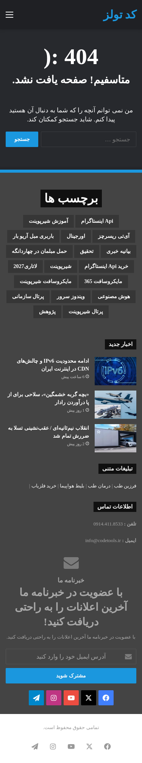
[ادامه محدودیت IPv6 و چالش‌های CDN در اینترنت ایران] (115, 371)
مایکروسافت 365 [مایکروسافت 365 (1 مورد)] (103, 281)
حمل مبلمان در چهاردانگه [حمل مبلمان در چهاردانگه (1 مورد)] (39, 251)
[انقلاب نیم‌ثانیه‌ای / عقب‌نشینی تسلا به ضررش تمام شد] (115, 438)
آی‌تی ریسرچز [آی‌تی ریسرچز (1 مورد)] (114, 236)
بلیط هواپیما (72, 486)
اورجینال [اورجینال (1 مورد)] (76, 236)
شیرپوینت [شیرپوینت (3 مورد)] (61, 266)
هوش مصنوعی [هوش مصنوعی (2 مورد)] (114, 296)
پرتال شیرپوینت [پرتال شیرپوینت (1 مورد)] (86, 311)
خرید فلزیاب (43, 486)
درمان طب (99, 486)
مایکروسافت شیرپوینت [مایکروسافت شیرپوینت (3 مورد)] (46, 281)
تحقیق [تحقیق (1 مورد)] (87, 251)
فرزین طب (125, 486)
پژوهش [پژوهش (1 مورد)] (47, 311)
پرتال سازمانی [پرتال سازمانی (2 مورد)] (28, 296)
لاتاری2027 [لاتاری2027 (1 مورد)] (25, 266)
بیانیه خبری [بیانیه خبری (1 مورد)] (118, 251)
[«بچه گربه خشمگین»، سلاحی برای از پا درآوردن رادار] (115, 405)
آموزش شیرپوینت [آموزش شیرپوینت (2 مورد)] (48, 221)
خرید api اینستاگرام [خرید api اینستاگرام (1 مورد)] (106, 266)
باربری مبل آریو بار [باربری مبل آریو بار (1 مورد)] (33, 236)
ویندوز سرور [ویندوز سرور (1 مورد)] (71, 296)
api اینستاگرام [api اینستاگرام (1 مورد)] (97, 221)
